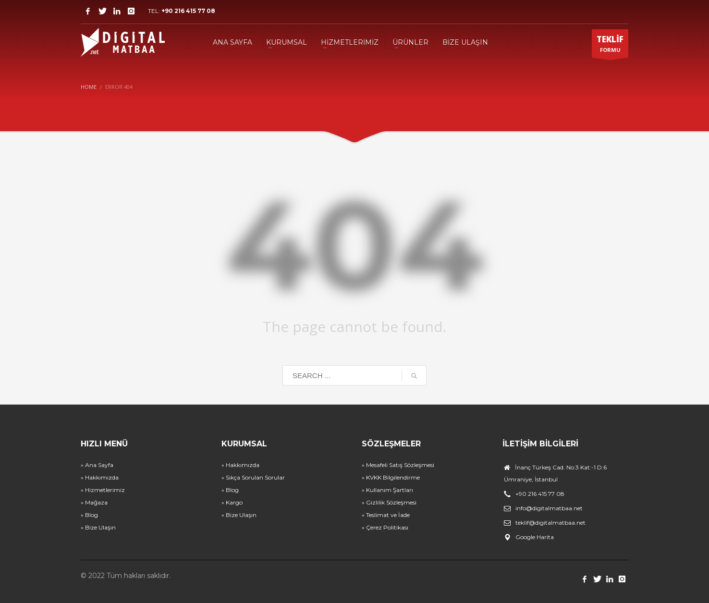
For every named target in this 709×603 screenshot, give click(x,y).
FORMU (610, 46)
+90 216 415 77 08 (188, 10)
